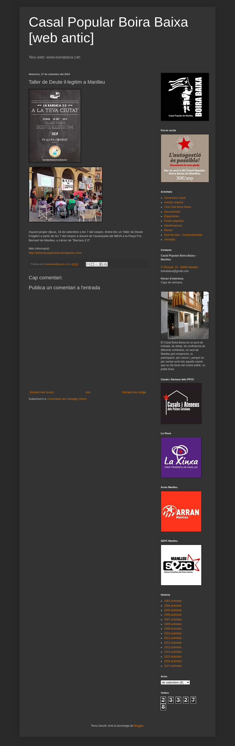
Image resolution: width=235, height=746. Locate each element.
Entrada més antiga (134, 392)
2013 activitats (173, 647)
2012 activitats (173, 642)
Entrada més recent (42, 392)
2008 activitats (173, 624)
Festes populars (174, 220)
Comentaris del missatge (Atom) (66, 399)
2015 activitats (173, 656)
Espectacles (171, 216)
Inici (88, 392)
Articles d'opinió (173, 202)
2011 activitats (173, 638)
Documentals (172, 211)
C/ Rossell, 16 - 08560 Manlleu (179, 267)
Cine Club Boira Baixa (177, 207)
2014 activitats (173, 651)
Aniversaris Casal (174, 197)
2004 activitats (173, 605)
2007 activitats (173, 619)
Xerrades (169, 239)
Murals (168, 230)
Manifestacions (173, 225)
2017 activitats (173, 666)
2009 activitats (173, 628)
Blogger (138, 725)
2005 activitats (173, 610)
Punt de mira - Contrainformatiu (183, 235)
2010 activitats (173, 633)
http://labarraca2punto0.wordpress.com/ (55, 253)
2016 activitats (173, 661)
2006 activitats (173, 614)
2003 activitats (173, 600)
